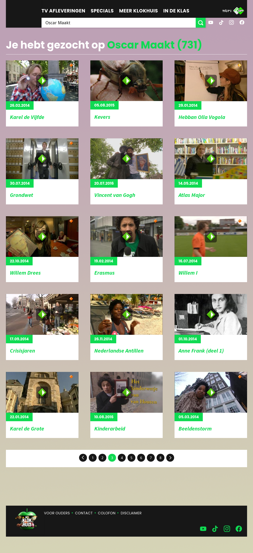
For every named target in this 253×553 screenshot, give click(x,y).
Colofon (106, 513)
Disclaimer (131, 513)
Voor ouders (57, 513)
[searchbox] (119, 23)
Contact (84, 513)
